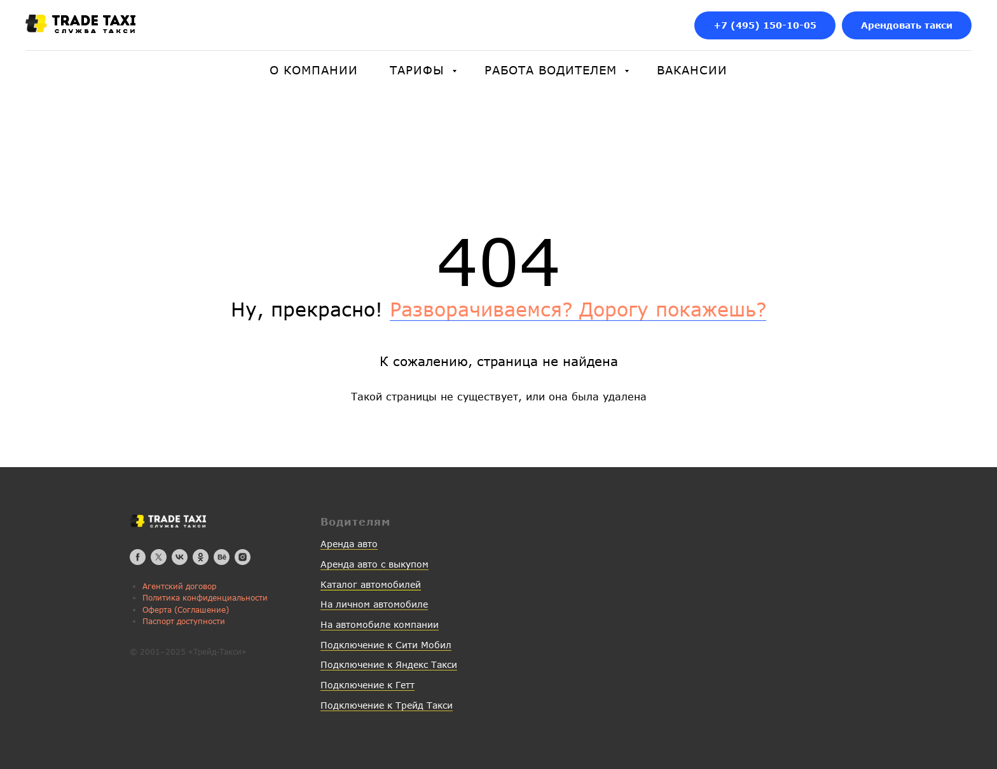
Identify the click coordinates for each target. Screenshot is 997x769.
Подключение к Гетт (367, 684)
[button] (907, 25)
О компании (314, 70)
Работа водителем (553, 70)
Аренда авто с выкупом (374, 564)
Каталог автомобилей (370, 584)
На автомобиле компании (379, 624)
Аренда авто (349, 543)
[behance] (222, 557)
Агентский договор (179, 586)
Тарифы (419, 70)
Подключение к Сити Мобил (385, 644)
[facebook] (138, 557)
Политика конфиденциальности (205, 597)
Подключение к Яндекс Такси (388, 664)
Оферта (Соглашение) (185, 610)
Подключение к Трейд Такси (386, 705)
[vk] (180, 557)
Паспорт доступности (183, 621)
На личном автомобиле (374, 604)
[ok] (201, 557)
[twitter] (159, 557)
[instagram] (243, 557)
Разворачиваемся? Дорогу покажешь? (578, 308)
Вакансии (692, 70)
